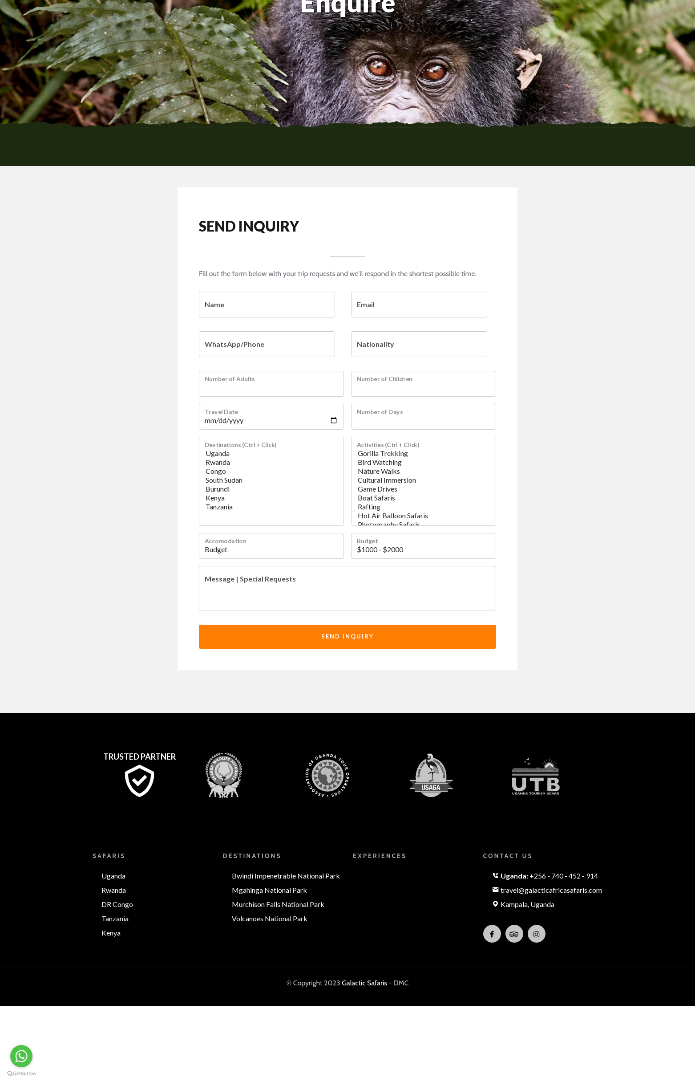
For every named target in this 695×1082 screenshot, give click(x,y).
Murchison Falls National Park (278, 904)
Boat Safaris (423, 497)
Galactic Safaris (364, 983)
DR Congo (117, 904)
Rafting (423, 506)
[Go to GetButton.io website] (21, 1073)
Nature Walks (423, 471)
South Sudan (271, 480)
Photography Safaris (423, 524)
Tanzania (271, 506)
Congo (271, 471)
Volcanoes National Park (269, 918)
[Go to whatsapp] (21, 1056)
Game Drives (423, 488)
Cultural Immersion (423, 480)
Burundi (271, 488)
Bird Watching (423, 462)
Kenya (271, 497)
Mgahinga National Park (269, 890)
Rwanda (271, 462)
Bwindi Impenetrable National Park (286, 875)
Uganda (271, 453)
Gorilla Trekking (423, 453)
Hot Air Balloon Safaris (423, 515)
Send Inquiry (347, 636)
